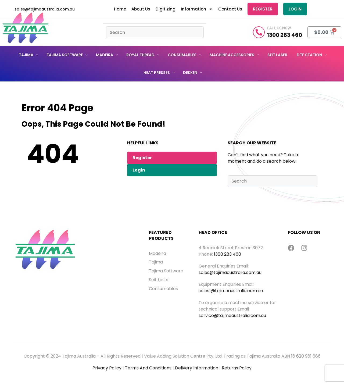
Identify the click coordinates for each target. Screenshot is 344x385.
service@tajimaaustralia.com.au (232, 316)
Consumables (163, 289)
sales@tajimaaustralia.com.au (230, 273)
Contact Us (230, 9)
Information (197, 9)
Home (120, 9)
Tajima (156, 263)
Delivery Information (196, 369)
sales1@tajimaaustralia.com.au (231, 291)
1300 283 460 (227, 255)
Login (295, 9)
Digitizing (165, 9)
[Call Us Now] (259, 33)
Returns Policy (237, 369)
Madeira (157, 254)
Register (262, 9)
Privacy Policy (106, 369)
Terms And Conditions (148, 369)
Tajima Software (166, 272)
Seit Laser (159, 280)
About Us (140, 9)
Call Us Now (279, 29)
